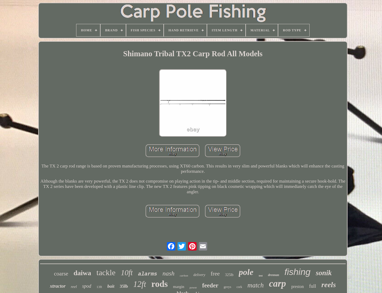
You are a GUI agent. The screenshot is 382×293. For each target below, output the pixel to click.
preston (297, 286)
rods (159, 284)
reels (329, 285)
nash (168, 273)
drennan (273, 275)
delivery (199, 275)
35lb (124, 286)
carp (277, 283)
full (312, 286)
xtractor (58, 286)
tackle (106, 272)
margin (178, 287)
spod (86, 286)
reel (74, 287)
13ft (99, 287)
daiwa (82, 273)
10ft (127, 272)
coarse (61, 273)
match (256, 285)
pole (246, 272)
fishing (297, 272)
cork (239, 287)
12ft (139, 284)
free (215, 273)
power (193, 287)
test (261, 275)
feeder (210, 285)
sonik (324, 273)
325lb (229, 275)
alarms (147, 274)
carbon (184, 275)
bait (110, 286)
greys (227, 287)
